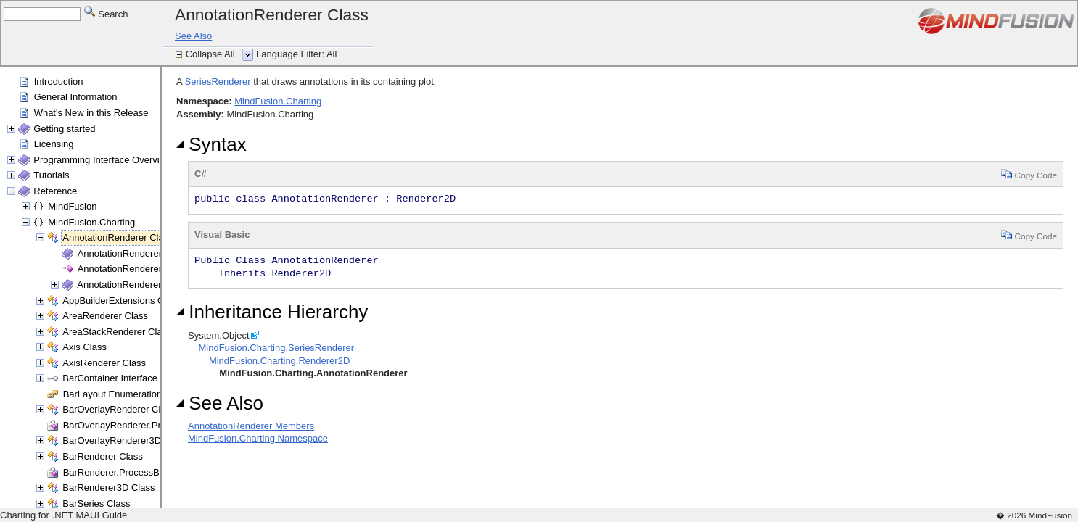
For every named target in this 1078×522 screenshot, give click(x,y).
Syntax (211, 144)
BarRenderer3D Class (108, 487)
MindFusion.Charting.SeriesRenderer (276, 347)
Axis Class (84, 346)
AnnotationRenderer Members (141, 253)
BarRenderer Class (102, 456)
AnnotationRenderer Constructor (145, 268)
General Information (76, 96)
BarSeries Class (96, 503)
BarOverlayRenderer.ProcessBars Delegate (154, 425)
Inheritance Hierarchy (272, 312)
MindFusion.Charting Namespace (258, 438)
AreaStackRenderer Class (116, 331)
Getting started (64, 128)
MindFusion (72, 206)
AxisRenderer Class (104, 362)
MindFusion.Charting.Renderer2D (279, 360)
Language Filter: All (296, 54)
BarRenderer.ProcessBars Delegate (138, 472)
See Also (193, 35)
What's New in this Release (91, 112)
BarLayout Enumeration (112, 394)
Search (106, 13)
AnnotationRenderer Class (117, 237)
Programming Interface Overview (102, 159)
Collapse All (212, 54)
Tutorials (51, 175)
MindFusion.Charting (91, 222)
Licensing (54, 143)
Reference (55, 191)
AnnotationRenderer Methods (138, 284)
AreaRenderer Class (105, 315)
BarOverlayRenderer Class (118, 409)
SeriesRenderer (218, 81)
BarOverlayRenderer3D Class (124, 440)
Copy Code (1029, 173)
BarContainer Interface (109, 378)
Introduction (58, 81)
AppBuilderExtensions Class (121, 300)
